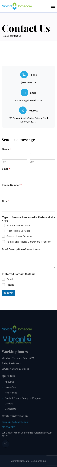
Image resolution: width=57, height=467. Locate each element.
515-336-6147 (9, 429)
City (5, 201)
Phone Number (12, 185)
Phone (10, 284)
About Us (9, 383)
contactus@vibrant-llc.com (28, 100)
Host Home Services (18, 230)
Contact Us (10, 410)
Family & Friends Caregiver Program (23, 400)
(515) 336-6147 (28, 82)
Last (32, 161)
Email (6, 168)
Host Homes (11, 394)
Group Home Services (19, 236)
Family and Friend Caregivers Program (29, 241)
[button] (53, 6)
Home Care (10, 389)
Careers (9, 405)
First (4, 161)
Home (5, 36)
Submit (8, 293)
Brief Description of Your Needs (21, 249)
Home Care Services (18, 225)
